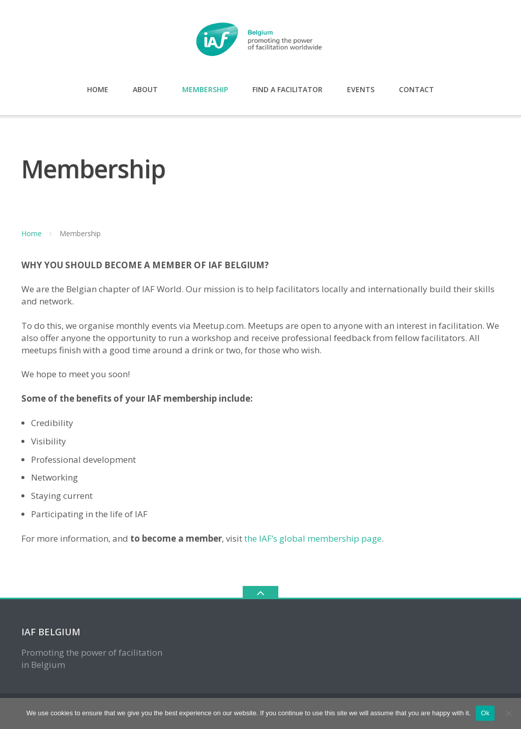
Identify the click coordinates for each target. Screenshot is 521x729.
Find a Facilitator (287, 89)
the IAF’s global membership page (313, 538)
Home (97, 89)
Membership (205, 89)
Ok (485, 713)
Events (360, 89)
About (145, 89)
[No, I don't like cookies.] (508, 713)
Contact (416, 89)
